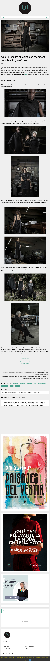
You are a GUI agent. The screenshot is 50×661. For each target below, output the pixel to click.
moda (13, 53)
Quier (26, 74)
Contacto (26, 648)
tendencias (8, 53)
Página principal (6, 646)
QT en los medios (6, 648)
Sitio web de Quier (25, 358)
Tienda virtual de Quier (25, 360)
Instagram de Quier (25, 363)
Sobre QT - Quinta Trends (30, 646)
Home (2, 53)
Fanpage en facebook (25, 361)
